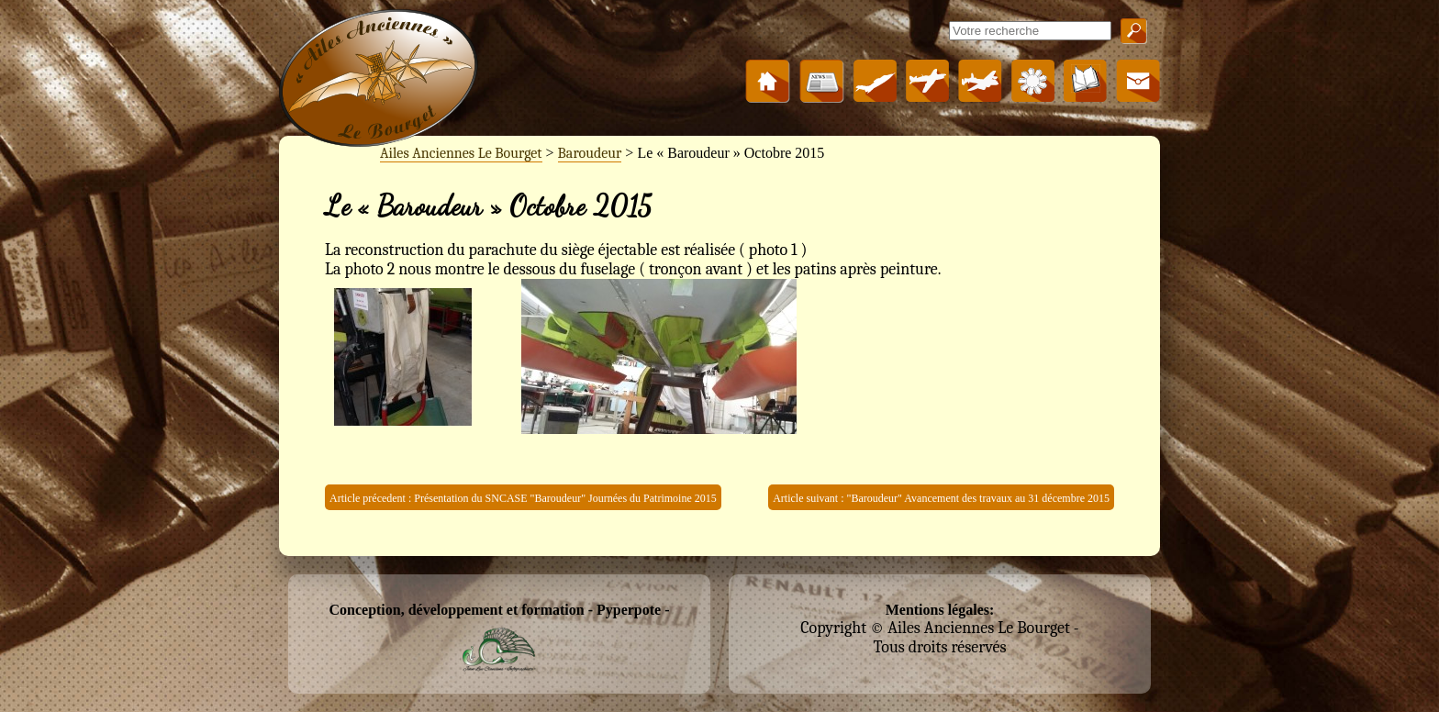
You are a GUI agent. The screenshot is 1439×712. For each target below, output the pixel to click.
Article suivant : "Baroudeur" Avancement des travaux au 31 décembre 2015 (941, 498)
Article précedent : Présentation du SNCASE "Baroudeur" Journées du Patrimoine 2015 (523, 498)
